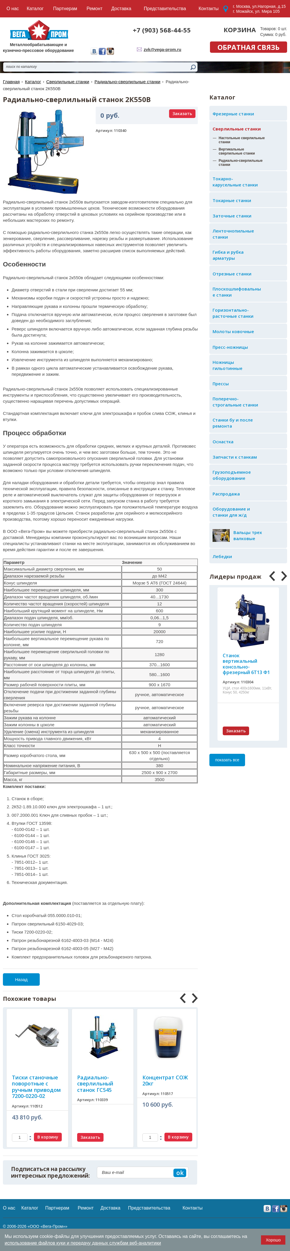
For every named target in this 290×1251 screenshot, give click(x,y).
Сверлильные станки (237, 129)
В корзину (111, 1136)
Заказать (236, 730)
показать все (227, 760)
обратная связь (248, 47)
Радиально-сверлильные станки (125, 81)
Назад (21, 979)
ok (180, 1173)
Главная (11, 81)
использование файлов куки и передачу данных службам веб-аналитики (83, 1243)
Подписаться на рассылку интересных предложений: (50, 1172)
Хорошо (273, 1240)
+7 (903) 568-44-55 (162, 30)
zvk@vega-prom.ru (163, 49)
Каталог (33, 81)
